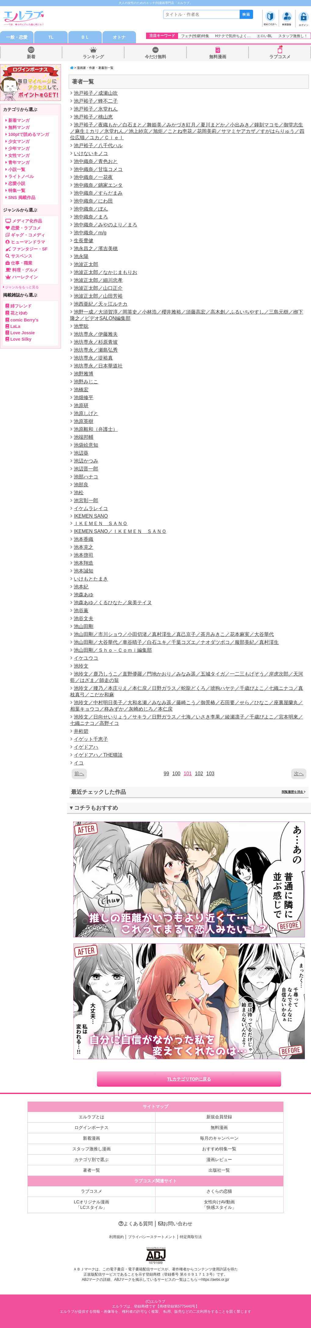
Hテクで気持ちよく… (233, 36)
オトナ (119, 37)
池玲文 (81, 666)
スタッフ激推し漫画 (91, 1148)
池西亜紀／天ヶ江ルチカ (100, 304)
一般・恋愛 (16, 37)
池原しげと (86, 413)
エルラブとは (91, 1116)
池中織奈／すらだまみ (98, 193)
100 (176, 773)
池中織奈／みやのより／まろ (105, 224)
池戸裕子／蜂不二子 (96, 101)
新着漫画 (91, 1138)
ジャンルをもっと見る (21, 287)
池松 (79, 492)
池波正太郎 (86, 264)
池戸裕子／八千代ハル (98, 145)
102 (199, 773)
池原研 (81, 405)
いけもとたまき (91, 578)
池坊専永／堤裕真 (93, 357)
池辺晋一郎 (86, 468)
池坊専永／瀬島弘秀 (96, 350)
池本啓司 (83, 555)
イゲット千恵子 (91, 739)
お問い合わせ (175, 1223)
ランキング (93, 56)
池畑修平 (83, 397)
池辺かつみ (86, 460)
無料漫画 (217, 56)
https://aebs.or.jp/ (215, 1279)
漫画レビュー (219, 1159)
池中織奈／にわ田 (93, 201)
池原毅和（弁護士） (96, 429)
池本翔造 (83, 563)
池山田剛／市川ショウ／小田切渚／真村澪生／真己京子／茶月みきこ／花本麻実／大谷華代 (174, 634)
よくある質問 (136, 1223)
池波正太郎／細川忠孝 (98, 280)
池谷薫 (81, 610)
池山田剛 (83, 626)
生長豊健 (83, 240)
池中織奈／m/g (90, 232)
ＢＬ (85, 37)
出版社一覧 (219, 1170)
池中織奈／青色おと (96, 161)
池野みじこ (86, 381)
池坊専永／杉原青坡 (96, 342)
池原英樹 (83, 421)
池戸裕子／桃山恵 (93, 116)
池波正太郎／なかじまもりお (105, 272)
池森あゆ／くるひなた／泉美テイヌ (113, 602)
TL (50, 37)
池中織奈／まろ (91, 216)
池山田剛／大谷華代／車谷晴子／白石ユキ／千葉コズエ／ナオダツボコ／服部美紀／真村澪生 (176, 642)
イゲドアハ (86, 747)
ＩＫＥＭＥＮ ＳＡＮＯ (100, 523)
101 (188, 773)
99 (166, 773)
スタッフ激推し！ (293, 36)
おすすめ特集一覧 (219, 1148)
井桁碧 (81, 731)
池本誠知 (83, 570)
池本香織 (83, 539)
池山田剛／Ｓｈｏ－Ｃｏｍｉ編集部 (113, 650)
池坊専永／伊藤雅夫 (96, 334)
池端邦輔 (83, 437)
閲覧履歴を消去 (294, 792)
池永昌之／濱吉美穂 (96, 248)
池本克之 (83, 547)
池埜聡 (81, 326)
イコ (79, 762)
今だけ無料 (155, 56)
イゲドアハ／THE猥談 (98, 755)
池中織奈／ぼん (91, 208)
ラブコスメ (280, 56)
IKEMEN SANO (91, 516)
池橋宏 (81, 389)
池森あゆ (83, 594)
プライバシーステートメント (152, 1237)
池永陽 (81, 256)
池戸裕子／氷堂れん (96, 109)
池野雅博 (83, 373)
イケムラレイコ (91, 508)
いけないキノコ (91, 153)
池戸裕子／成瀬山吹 (96, 93)
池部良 (81, 484)
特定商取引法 (191, 1237)
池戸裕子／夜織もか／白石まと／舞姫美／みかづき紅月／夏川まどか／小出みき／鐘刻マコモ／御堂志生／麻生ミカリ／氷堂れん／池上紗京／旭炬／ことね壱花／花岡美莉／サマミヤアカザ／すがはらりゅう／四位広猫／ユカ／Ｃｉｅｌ (187, 131)
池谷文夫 (83, 618)
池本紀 (81, 586)
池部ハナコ (86, 476)
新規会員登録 (219, 1116)
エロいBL (264, 36)
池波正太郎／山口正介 (98, 288)
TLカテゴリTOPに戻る (189, 1079)
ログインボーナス (91, 1127)
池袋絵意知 (86, 445)
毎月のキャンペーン (219, 1138)
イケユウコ (86, 658)
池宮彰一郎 (86, 500)
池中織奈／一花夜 (93, 177)
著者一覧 (91, 1170)
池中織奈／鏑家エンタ (98, 185)
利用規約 (116, 1237)
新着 (31, 56)
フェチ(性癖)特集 (195, 36)
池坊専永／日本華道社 (98, 365)
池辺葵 (81, 453)
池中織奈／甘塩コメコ (98, 169)
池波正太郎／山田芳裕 (98, 296)
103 (210, 773)
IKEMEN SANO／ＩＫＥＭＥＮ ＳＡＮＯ (120, 531)
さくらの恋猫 (219, 1191)
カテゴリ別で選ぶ (91, 1159)
